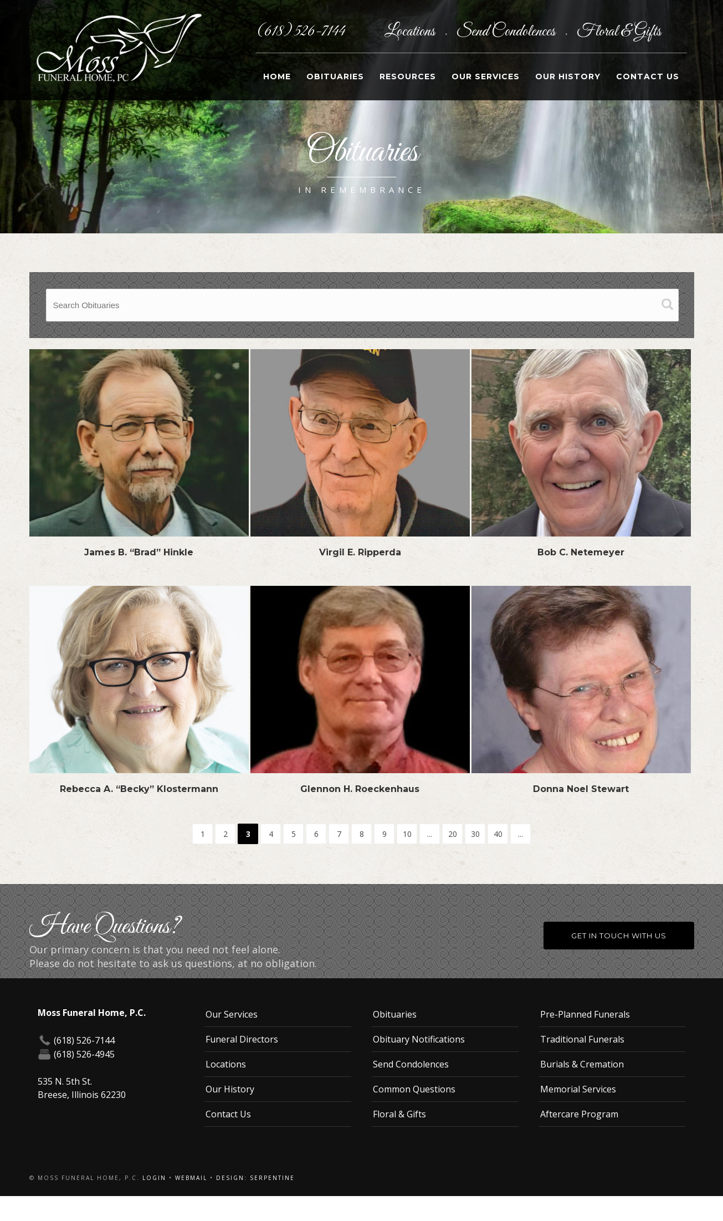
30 (475, 834)
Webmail (191, 1178)
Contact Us (647, 76)
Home (277, 76)
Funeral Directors (242, 1039)
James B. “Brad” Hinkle (138, 552)
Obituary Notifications (419, 1039)
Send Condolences (507, 31)
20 (452, 834)
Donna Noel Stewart (581, 789)
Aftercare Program (579, 1114)
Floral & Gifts (619, 31)
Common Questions (414, 1089)
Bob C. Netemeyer (580, 552)
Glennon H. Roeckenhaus (359, 789)
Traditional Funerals (582, 1039)
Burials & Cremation (582, 1064)
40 (498, 834)
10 (407, 834)
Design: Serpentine (255, 1178)
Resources (408, 76)
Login (154, 1178)
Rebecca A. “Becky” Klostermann (139, 789)
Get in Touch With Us (618, 935)
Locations (411, 31)
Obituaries (335, 76)
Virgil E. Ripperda (360, 552)
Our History (568, 76)
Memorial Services (578, 1089)
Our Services (486, 76)
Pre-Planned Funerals (585, 1014)
